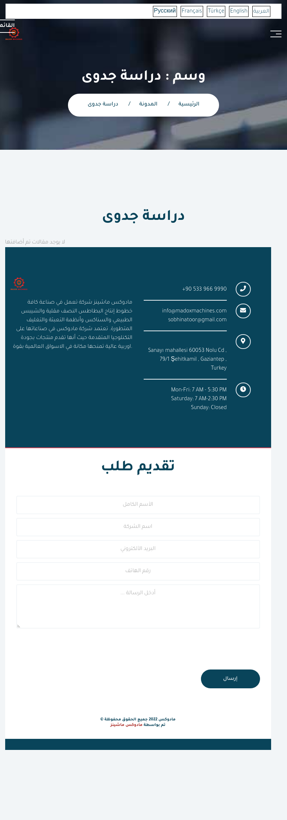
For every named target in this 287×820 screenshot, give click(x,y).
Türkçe (216, 12)
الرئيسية (188, 105)
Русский (165, 12)
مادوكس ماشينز (126, 725)
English (238, 12)
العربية (261, 12)
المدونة (148, 105)
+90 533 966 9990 (204, 290)
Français (192, 12)
